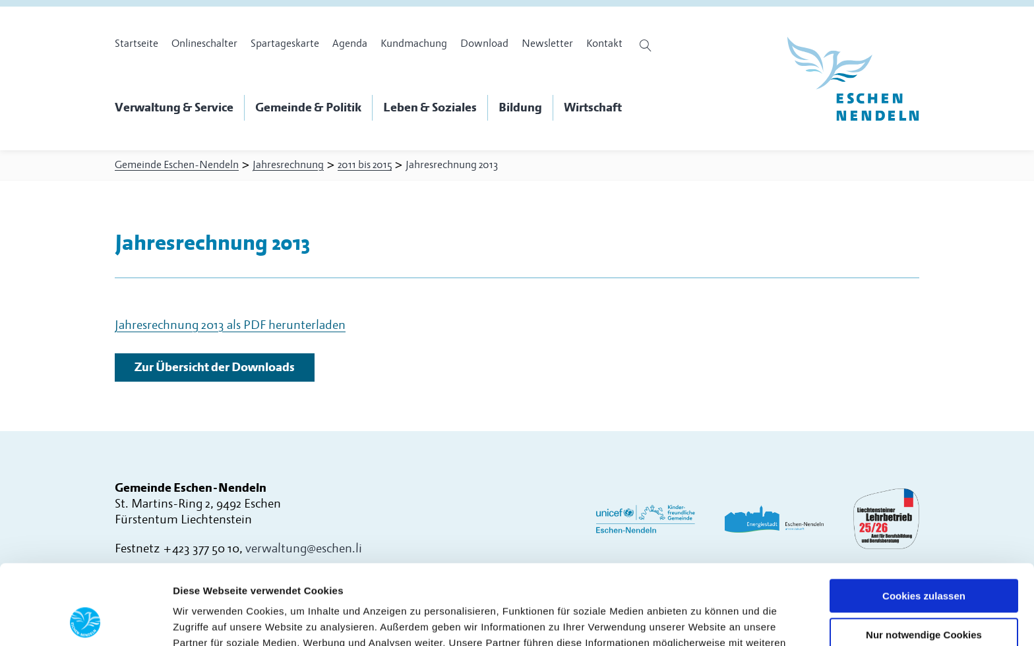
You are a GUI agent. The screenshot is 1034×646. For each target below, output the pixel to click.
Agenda (349, 43)
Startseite (136, 43)
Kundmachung (413, 43)
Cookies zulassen (923, 521)
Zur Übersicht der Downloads (215, 367)
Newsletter (547, 43)
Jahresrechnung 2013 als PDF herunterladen (230, 325)
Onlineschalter (204, 43)
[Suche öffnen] (647, 45)
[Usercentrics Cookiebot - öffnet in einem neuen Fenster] (85, 620)
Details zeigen (206, 620)
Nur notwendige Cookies (924, 560)
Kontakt (604, 43)
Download (484, 43)
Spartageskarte (285, 43)
